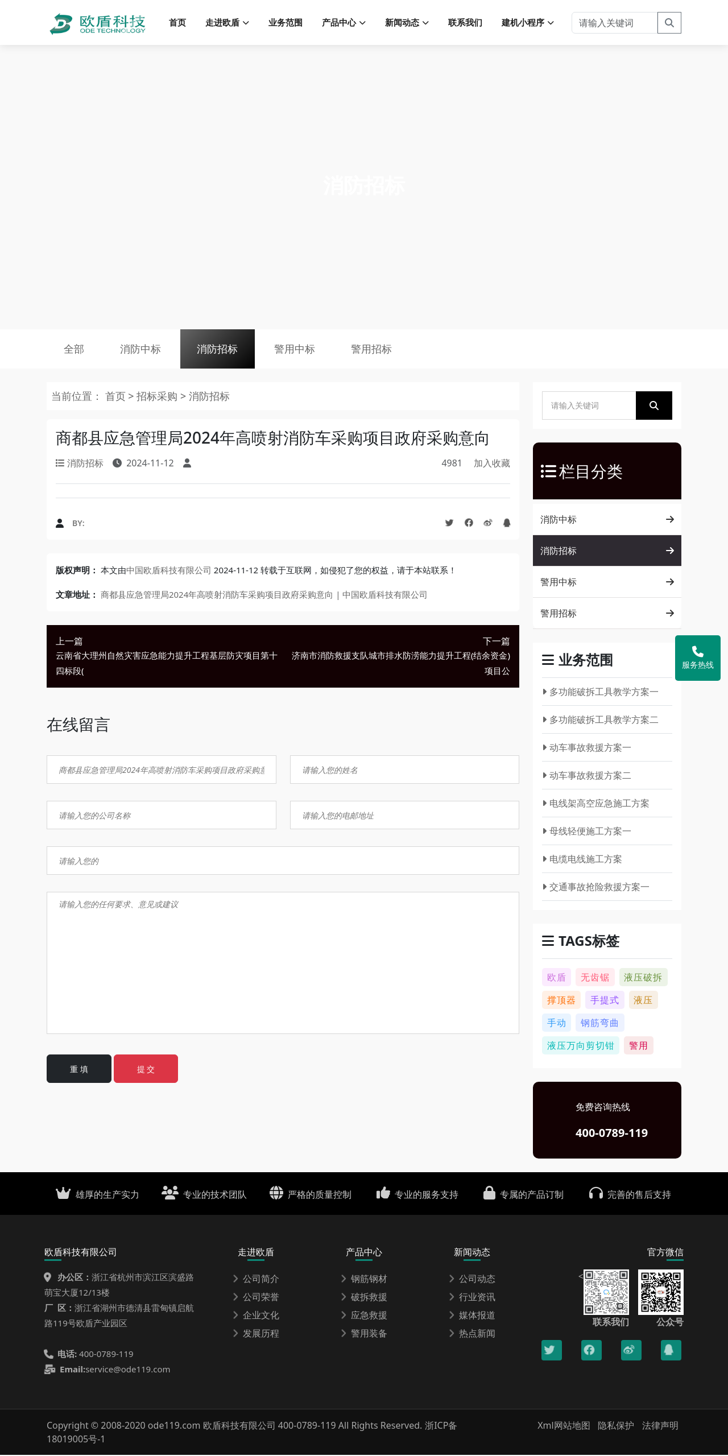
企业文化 (256, 1316)
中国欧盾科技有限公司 (169, 570)
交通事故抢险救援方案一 (596, 888)
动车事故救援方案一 (586, 748)
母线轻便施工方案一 (586, 832)
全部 (74, 350)
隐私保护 (616, 1426)
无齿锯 (595, 978)
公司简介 (256, 1279)
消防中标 (141, 350)
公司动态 (472, 1279)
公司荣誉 (256, 1298)
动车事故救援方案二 (586, 776)
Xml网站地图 (565, 1426)
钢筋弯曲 (600, 1023)
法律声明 (660, 1426)
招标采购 (158, 397)
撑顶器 (561, 1001)
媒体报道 (472, 1316)
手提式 (604, 1001)
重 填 (79, 1070)
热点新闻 (472, 1334)
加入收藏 (492, 464)
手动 (556, 1023)
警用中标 (296, 350)
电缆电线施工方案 (582, 860)
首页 (177, 22)
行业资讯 (472, 1298)
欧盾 (556, 978)
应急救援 (364, 1316)
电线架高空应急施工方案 (596, 804)
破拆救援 (364, 1298)
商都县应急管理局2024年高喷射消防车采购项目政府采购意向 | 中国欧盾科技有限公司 (264, 595)
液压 (643, 1001)
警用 (638, 1046)
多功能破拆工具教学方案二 (600, 720)
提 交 (146, 1070)
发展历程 (256, 1334)
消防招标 (218, 350)
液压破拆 (643, 978)
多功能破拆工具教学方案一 (600, 692)
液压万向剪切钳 (581, 1046)
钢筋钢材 (364, 1279)
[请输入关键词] (614, 23)
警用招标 (373, 350)
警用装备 (364, 1334)
